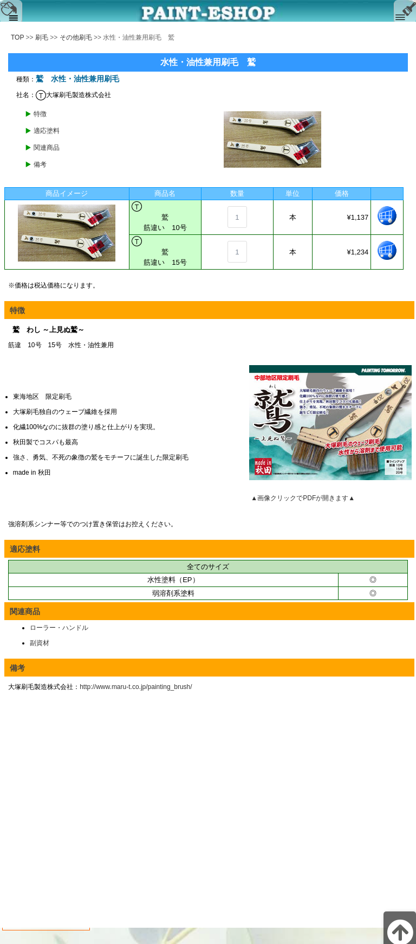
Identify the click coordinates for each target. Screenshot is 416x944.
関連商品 (47, 147)
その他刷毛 (76, 37)
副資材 (39, 643)
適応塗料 (47, 131)
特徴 (40, 114)
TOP (17, 37)
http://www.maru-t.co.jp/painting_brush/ (136, 687)
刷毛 (41, 37)
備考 (40, 164)
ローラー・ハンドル (59, 628)
